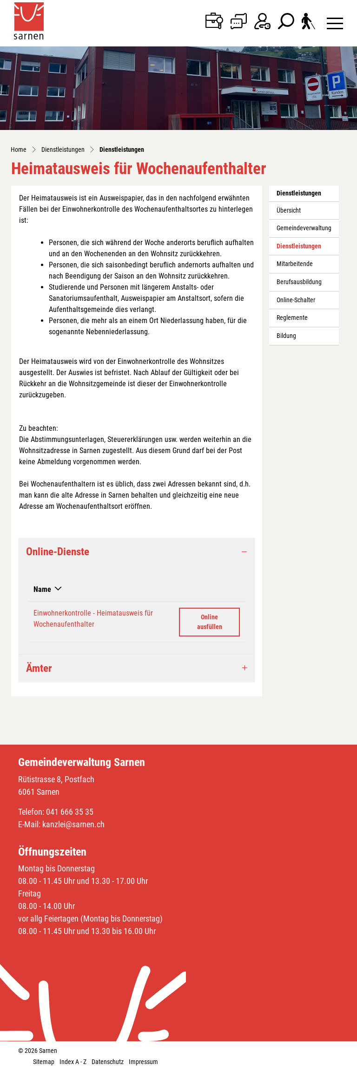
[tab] (137, 551)
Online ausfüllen (218, 621)
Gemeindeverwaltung (304, 228)
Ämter (39, 668)
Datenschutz (108, 1061)
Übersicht (289, 210)
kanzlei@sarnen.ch (73, 824)
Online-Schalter (296, 300)
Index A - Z (73, 1061)
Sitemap (43, 1061)
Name (42, 589)
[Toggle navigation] (334, 23)
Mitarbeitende (295, 264)
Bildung (286, 336)
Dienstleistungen (298, 248)
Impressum (143, 1061)
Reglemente (292, 318)
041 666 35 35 (69, 812)
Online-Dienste (57, 551)
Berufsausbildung (299, 282)
